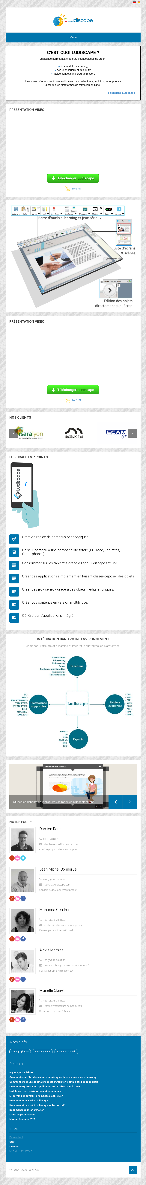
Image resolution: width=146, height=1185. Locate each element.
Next (130, 802)
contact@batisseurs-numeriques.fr (63, 925)
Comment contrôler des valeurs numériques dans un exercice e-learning (53, 1077)
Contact (14, 1146)
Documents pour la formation (26, 1109)
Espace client (16, 1137)
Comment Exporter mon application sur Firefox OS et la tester (45, 1086)
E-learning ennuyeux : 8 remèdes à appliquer (36, 1095)
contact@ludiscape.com (57, 884)
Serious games (42, 1051)
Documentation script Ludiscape (28, 1100)
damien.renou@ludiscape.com (61, 844)
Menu (73, 37)
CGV (12, 1141)
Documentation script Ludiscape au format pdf (37, 1105)
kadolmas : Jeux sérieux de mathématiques (35, 1091)
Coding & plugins (20, 1051)
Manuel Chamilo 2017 (22, 1119)
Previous (116, 802)
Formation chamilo (66, 1051)
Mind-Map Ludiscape (22, 1114)
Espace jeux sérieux (21, 1072)
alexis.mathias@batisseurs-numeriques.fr (66, 965)
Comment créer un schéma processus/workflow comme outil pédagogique (53, 1081)
